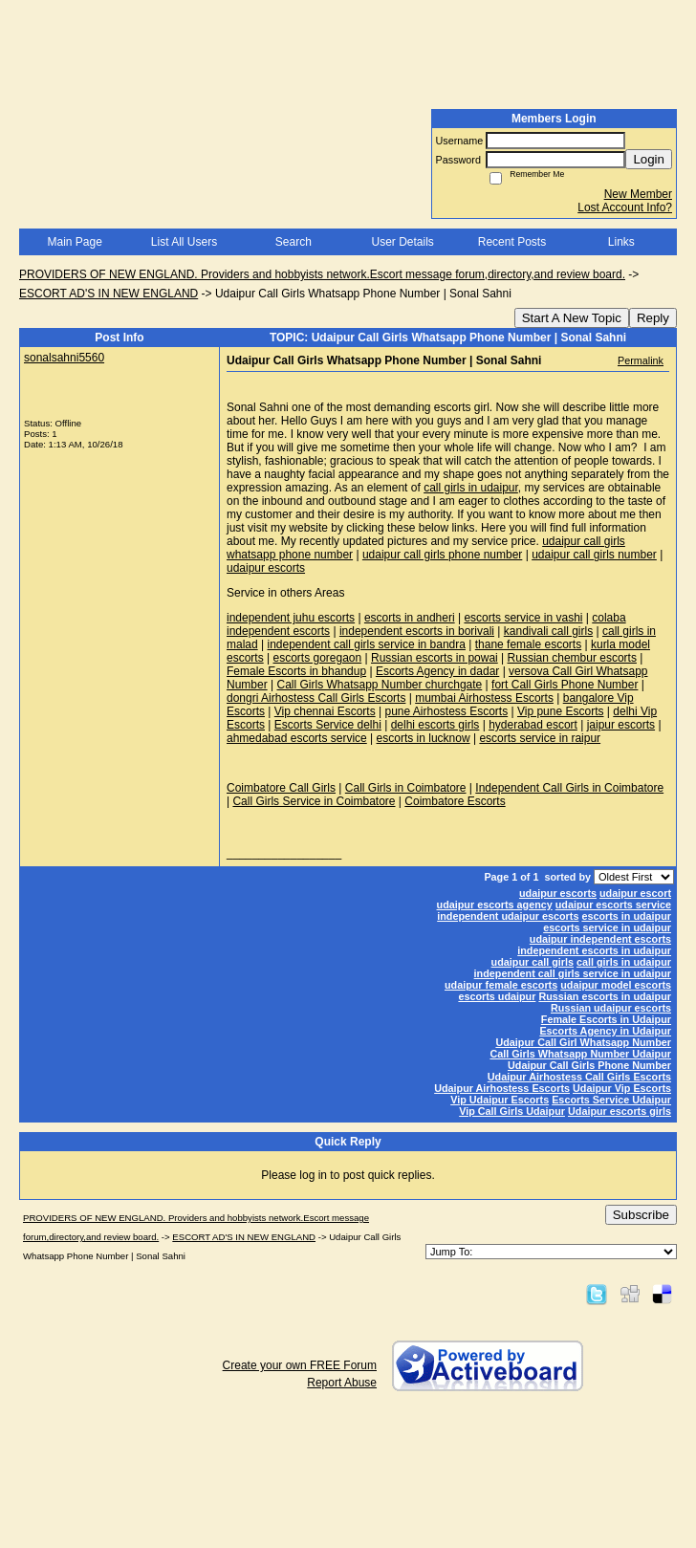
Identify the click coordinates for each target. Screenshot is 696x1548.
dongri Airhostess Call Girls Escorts (316, 698)
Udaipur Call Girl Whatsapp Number (583, 1042)
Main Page (74, 242)
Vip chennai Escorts (325, 711)
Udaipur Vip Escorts (622, 1088)
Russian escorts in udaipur (604, 996)
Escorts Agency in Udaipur (605, 1030)
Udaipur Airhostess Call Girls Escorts (579, 1076)
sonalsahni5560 (64, 357)
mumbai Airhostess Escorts (484, 698)
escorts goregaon (316, 658)
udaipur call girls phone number (442, 554)
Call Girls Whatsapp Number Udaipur (580, 1053)
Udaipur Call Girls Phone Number (589, 1065)
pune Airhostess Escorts (446, 711)
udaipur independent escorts (600, 939)
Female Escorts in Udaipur (606, 1019)
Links (621, 242)
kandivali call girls (548, 631)
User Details (402, 242)
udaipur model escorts (615, 985)
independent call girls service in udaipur (572, 973)
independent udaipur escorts (507, 916)
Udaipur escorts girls (619, 1111)
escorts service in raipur (539, 738)
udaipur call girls (532, 962)
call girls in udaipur (471, 487)
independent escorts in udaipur (594, 950)
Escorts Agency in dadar (437, 671)
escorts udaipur (496, 996)
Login (648, 159)
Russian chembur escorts (572, 658)
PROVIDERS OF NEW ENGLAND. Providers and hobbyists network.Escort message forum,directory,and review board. (322, 274)
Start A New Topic (571, 318)
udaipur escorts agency (495, 904)
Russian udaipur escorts (611, 1008)
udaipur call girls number (594, 554)
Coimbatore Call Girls (281, 788)
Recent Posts (512, 242)
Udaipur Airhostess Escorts (502, 1088)
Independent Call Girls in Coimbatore (569, 788)
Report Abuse (342, 1382)
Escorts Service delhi (327, 724)
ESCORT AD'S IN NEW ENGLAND (108, 293)
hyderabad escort (533, 724)
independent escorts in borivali (416, 631)
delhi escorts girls (435, 724)
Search (293, 242)
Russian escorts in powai (434, 658)
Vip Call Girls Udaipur (512, 1111)
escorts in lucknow (423, 738)
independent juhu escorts (291, 617)
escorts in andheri (409, 617)
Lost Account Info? (624, 207)
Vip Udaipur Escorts (499, 1099)
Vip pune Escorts (560, 711)
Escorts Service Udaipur (611, 1099)
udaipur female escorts (501, 985)
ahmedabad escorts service (297, 738)
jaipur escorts (621, 724)
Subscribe (641, 1215)
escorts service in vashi (523, 617)
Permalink (640, 360)
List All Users (184, 242)
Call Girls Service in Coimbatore (313, 801)
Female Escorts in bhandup (296, 671)
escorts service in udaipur (607, 927)
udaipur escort (635, 893)
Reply (653, 318)
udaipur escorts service (613, 904)
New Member (638, 194)
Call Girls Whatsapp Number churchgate (379, 684)
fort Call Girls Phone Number (564, 684)
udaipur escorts (266, 568)
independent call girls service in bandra (366, 644)
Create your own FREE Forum (300, 1365)
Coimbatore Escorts (454, 801)
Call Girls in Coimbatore (406, 788)
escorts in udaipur (626, 916)
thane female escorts (528, 644)
